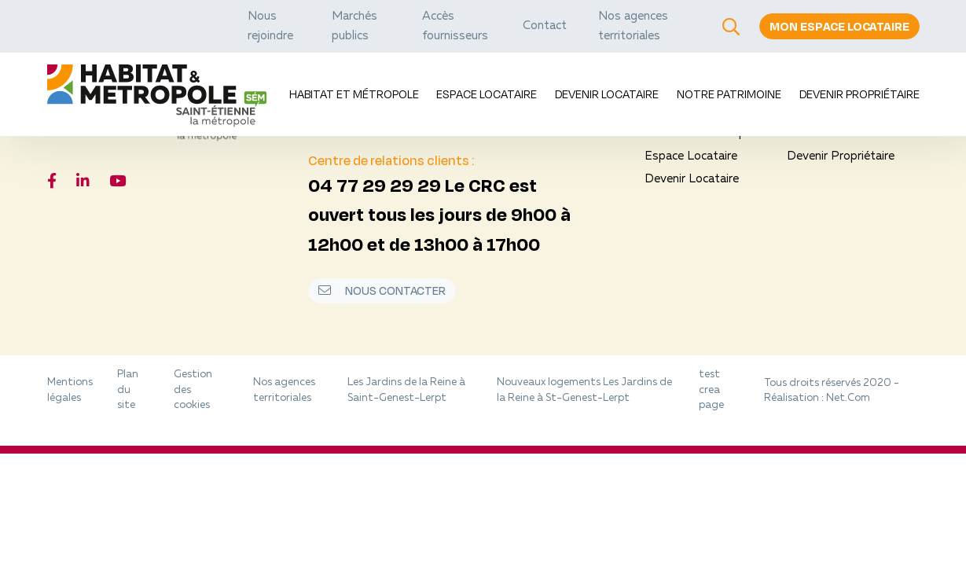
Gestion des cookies (193, 389)
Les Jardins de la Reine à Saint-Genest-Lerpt (406, 390)
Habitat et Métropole (354, 94)
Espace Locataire (486, 94)
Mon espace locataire (839, 26)
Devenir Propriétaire (859, 94)
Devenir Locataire (607, 94)
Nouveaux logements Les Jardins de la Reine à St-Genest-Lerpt (584, 390)
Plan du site (127, 389)
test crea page (711, 389)
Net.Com (848, 398)
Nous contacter (382, 290)
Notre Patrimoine (729, 94)
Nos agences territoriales (284, 390)
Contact (545, 26)
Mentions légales (70, 390)
